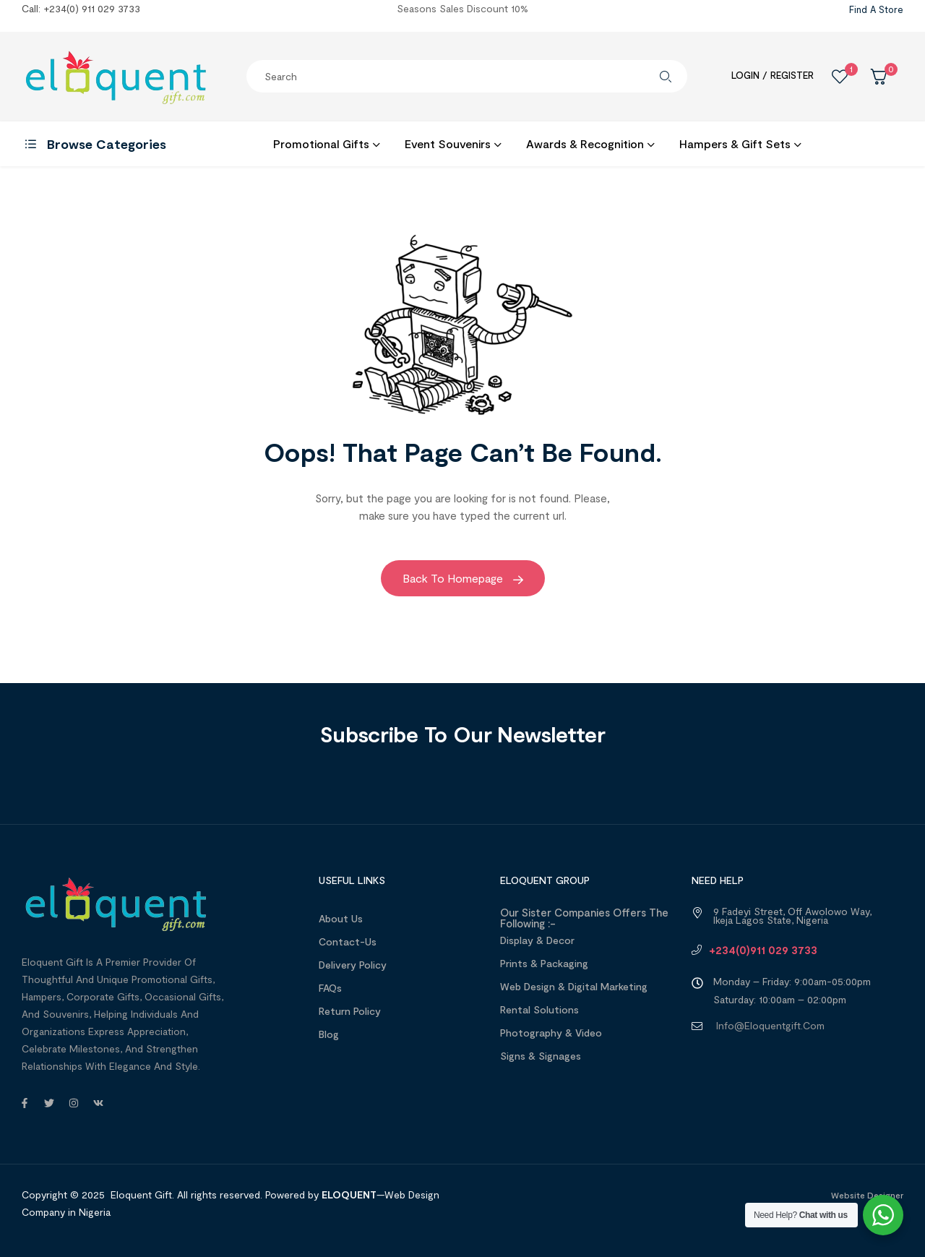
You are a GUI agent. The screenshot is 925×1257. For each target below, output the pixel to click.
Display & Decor (537, 940)
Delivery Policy (353, 964)
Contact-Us (348, 941)
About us (341, 918)
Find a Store (876, 9)
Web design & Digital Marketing (574, 986)
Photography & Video (551, 1032)
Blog (329, 1034)
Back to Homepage (463, 578)
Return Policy (350, 1011)
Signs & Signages (540, 1056)
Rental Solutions (539, 1009)
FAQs (330, 988)
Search (665, 76)
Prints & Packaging (544, 963)
